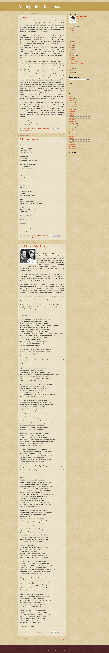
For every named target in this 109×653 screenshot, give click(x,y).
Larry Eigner (71, 129)
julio (72, 70)
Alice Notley (71, 96)
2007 (71, 51)
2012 (71, 41)
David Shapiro (72, 106)
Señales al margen (73, 89)
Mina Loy (71, 132)
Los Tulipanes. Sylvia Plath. (32, 246)
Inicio (43, 639)
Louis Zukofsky (72, 130)
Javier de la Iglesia (82, 16)
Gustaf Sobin (71, 113)
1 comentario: (45, 235)
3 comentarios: (45, 632)
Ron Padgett (71, 138)
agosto (73, 68)
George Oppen (72, 111)
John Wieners (72, 121)
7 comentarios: (45, 128)
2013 (71, 39)
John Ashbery (72, 119)
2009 (71, 47)
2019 (71, 28)
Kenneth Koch (72, 127)
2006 (71, 53)
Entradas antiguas (60, 639)
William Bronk (72, 146)
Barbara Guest (72, 100)
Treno (31, 130)
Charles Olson (72, 102)
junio (73, 72)
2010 (71, 45)
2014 (71, 37)
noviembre (74, 55)
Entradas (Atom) (27, 641)
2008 (71, 49)
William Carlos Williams (74, 148)
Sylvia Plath (32, 237)
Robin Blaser (71, 136)
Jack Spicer (71, 115)
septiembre (74, 66)
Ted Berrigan (71, 142)
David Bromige (72, 104)
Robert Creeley (72, 134)
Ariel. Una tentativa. (29, 139)
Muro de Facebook (73, 86)
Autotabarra (26, 130)
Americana (26, 237)
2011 (71, 43)
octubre (73, 57)
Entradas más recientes (25, 639)
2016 (71, 32)
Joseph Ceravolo (72, 125)
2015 (71, 35)
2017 (71, 30)
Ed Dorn (70, 107)
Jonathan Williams (73, 123)
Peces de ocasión (73, 87)
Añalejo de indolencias (39, 6)
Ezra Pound (71, 109)
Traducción (37, 237)
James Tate (71, 117)
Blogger (69, 650)
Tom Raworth (72, 144)
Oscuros (23, 17)
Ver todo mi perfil (80, 18)
